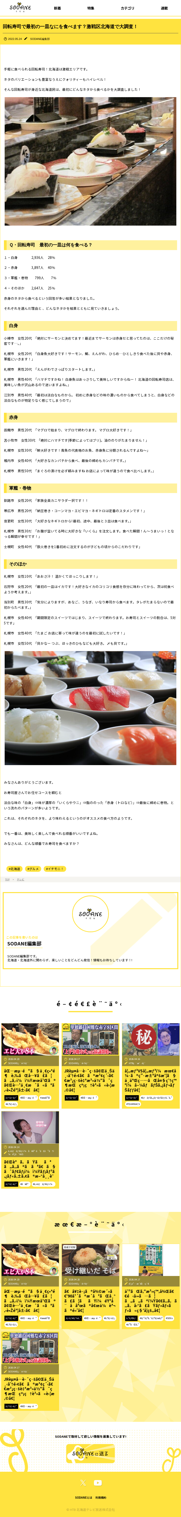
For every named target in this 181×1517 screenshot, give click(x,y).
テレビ (20, 879)
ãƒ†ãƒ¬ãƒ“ (11, 1097)
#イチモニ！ (55, 868)
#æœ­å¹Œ (45, 1097)
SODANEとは (83, 1497)
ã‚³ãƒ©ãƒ (131, 1318)
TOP (7, 879)
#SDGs (169, 1318)
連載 (164, 8)
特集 (90, 8)
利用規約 (100, 1497)
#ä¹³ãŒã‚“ (132, 1324)
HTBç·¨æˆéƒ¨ (137, 1063)
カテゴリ (127, 8)
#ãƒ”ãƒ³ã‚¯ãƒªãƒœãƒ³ (151, 1318)
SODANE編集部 (40, 38)
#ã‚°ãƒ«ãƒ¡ (11, 1104)
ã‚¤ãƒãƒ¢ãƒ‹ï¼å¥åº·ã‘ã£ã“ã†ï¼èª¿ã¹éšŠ (31, 1152)
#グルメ (33, 868)
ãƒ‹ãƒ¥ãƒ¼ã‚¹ (73, 1318)
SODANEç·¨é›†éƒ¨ (18, 1063)
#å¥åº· (24, 1184)
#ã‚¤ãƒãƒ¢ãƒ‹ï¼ (43, 1184)
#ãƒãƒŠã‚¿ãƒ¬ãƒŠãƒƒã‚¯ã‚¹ (156, 1097)
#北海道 (14, 868)
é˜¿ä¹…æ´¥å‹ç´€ (139, 1283)
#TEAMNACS (133, 1104)
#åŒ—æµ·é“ (28, 1097)
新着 (57, 8)
